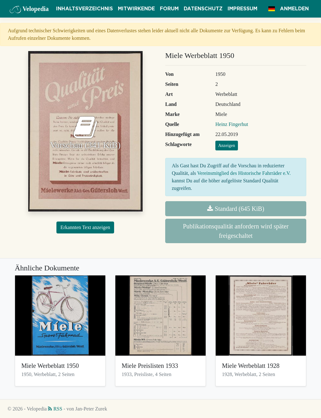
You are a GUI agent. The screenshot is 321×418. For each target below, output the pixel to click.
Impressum (242, 8)
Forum (169, 8)
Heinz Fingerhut (231, 124)
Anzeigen (226, 145)
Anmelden (294, 8)
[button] (271, 9)
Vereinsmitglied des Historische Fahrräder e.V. (244, 173)
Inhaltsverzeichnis (84, 8)
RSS (55, 408)
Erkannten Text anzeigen (85, 227)
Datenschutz (203, 8)
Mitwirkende (136, 8)
